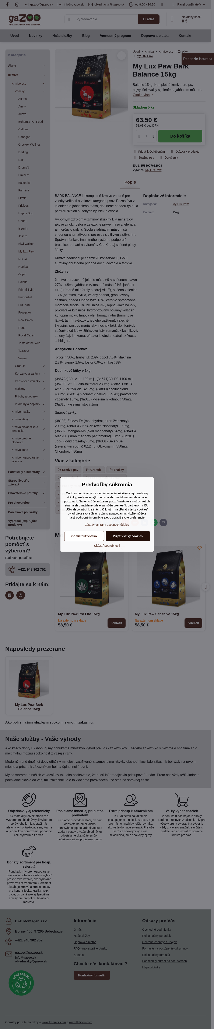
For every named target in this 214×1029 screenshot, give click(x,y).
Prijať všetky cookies (128, 536)
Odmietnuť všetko (84, 536)
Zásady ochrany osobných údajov (107, 524)
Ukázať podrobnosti (107, 545)
